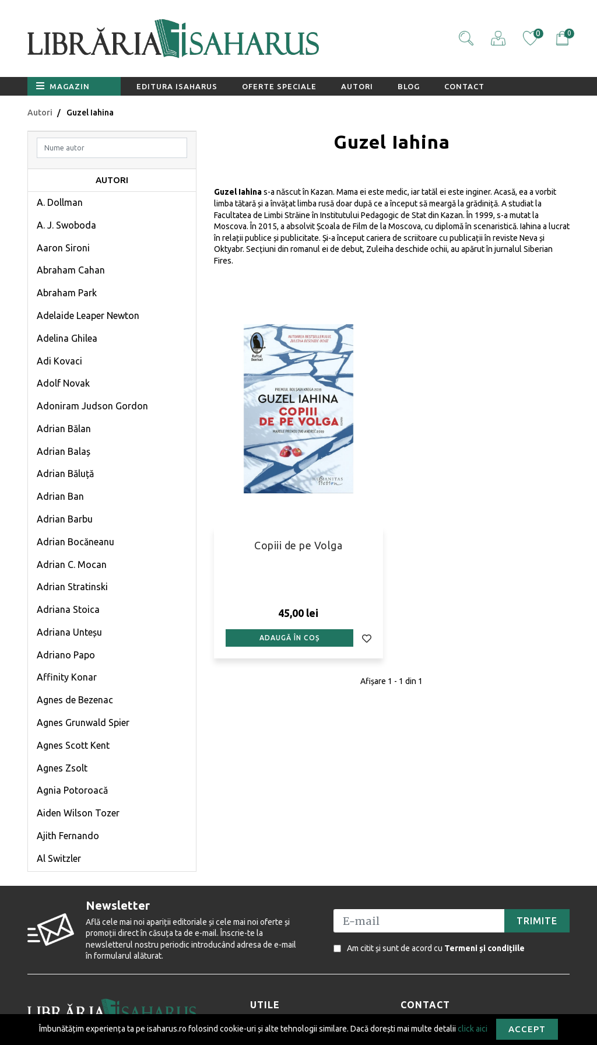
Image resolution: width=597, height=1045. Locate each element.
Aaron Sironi (63, 248)
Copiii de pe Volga (298, 545)
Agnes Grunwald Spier (83, 722)
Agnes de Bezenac (75, 700)
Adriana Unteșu (69, 632)
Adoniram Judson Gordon (92, 406)
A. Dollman (60, 202)
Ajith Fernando (68, 835)
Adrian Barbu (65, 519)
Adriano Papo (66, 655)
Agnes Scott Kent (73, 745)
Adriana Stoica (68, 609)
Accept (527, 1029)
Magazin (63, 85)
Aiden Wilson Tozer (78, 813)
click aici (472, 1028)
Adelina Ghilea (67, 338)
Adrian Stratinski (72, 586)
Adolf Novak (63, 383)
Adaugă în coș (289, 637)
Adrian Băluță (65, 473)
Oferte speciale (279, 86)
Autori (357, 86)
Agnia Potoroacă (72, 790)
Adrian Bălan (64, 428)
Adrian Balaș (63, 451)
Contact (464, 86)
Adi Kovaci (59, 361)
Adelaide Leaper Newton (88, 315)
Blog (409, 86)
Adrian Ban (60, 496)
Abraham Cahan (71, 270)
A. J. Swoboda (66, 225)
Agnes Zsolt (62, 768)
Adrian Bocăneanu (75, 541)
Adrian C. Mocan (72, 564)
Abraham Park (67, 292)
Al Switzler (59, 858)
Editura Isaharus (176, 86)
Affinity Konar (67, 677)
